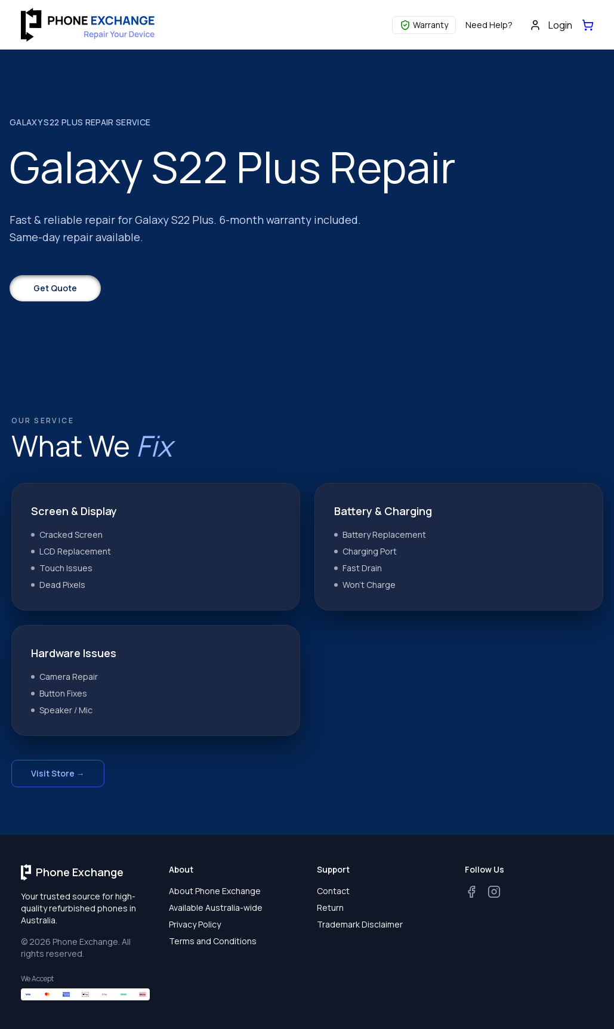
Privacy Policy (195, 924)
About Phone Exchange (215, 890)
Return (330, 907)
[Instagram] (494, 891)
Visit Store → (58, 773)
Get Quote (55, 288)
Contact (333, 890)
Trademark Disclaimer (360, 924)
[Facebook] (471, 891)
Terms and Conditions (213, 941)
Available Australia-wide (216, 907)
